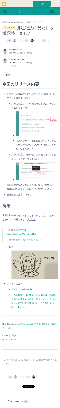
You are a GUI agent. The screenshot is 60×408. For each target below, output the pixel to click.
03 (35, 22)
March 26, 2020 (33, 239)
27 (40, 22)
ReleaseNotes (16, 22)
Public (9, 27)
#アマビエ (21, 229)
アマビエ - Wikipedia (21, 289)
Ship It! (13, 66)
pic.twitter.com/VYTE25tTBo (21, 233)
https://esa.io (9, 339)
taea (21, 49)
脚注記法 (37, 93)
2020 (28, 22)
